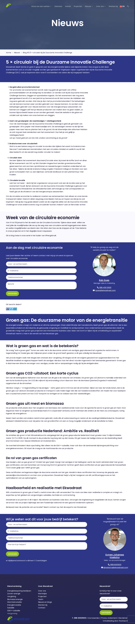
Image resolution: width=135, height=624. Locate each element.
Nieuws (17, 52)
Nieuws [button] (88, 6)
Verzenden (12, 293)
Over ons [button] (100, 6)
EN (122, 6)
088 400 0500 (105, 287)
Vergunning (12, 613)
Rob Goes (104, 280)
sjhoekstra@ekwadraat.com (115, 567)
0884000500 (115, 564)
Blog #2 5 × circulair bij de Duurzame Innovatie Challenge (47, 52)
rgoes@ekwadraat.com (105, 290)
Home (8, 52)
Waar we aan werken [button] (40, 6)
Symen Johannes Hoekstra (114, 556)
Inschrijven (106, 612)
